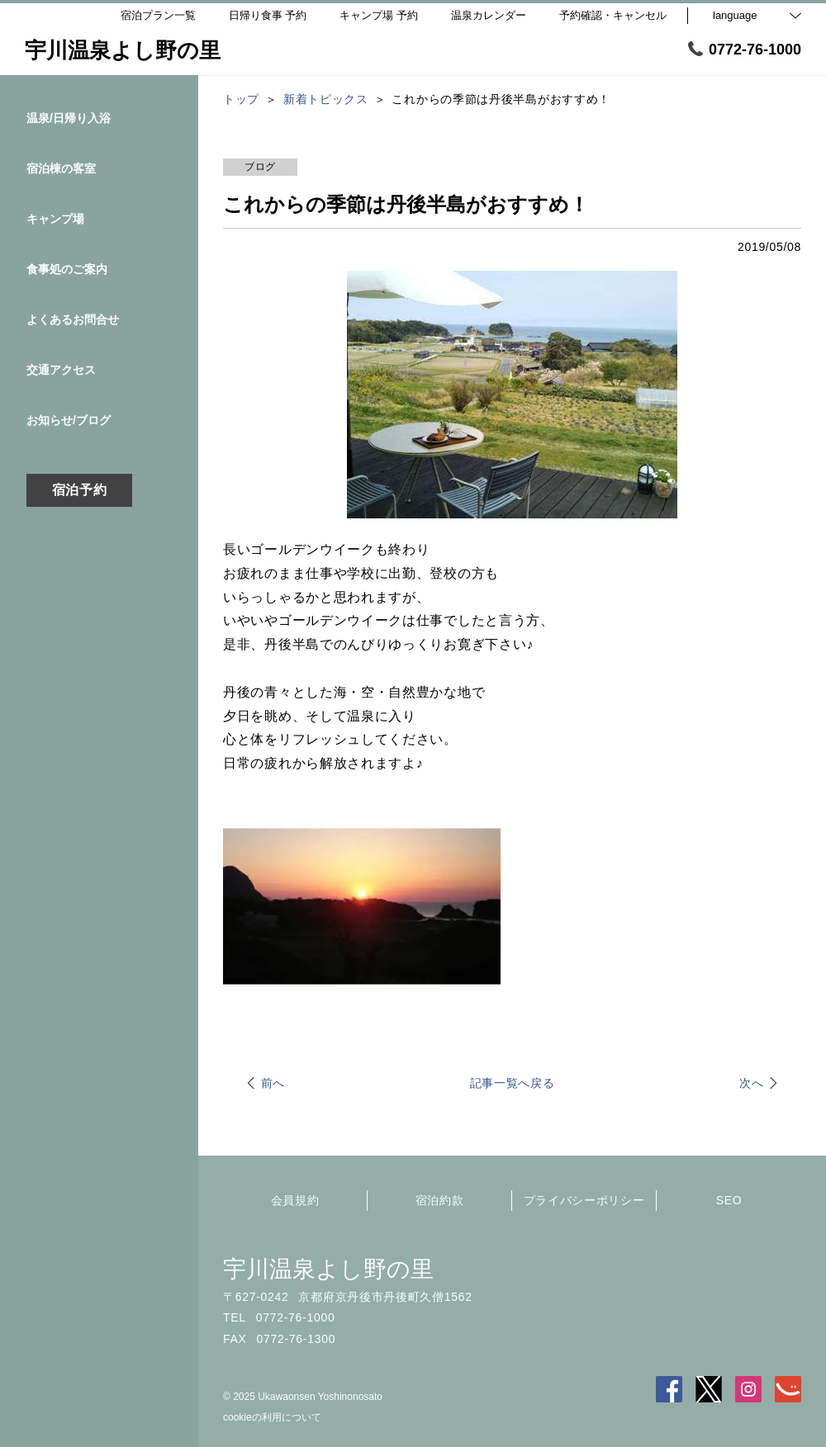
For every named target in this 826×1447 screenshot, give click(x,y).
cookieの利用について (272, 1417)
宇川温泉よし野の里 (328, 1269)
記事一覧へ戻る (512, 1083)
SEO (729, 1200)
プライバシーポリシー (584, 1200)
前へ (273, 1083)
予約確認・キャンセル (613, 15)
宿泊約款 (439, 1200)
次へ (751, 1083)
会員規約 (295, 1200)
